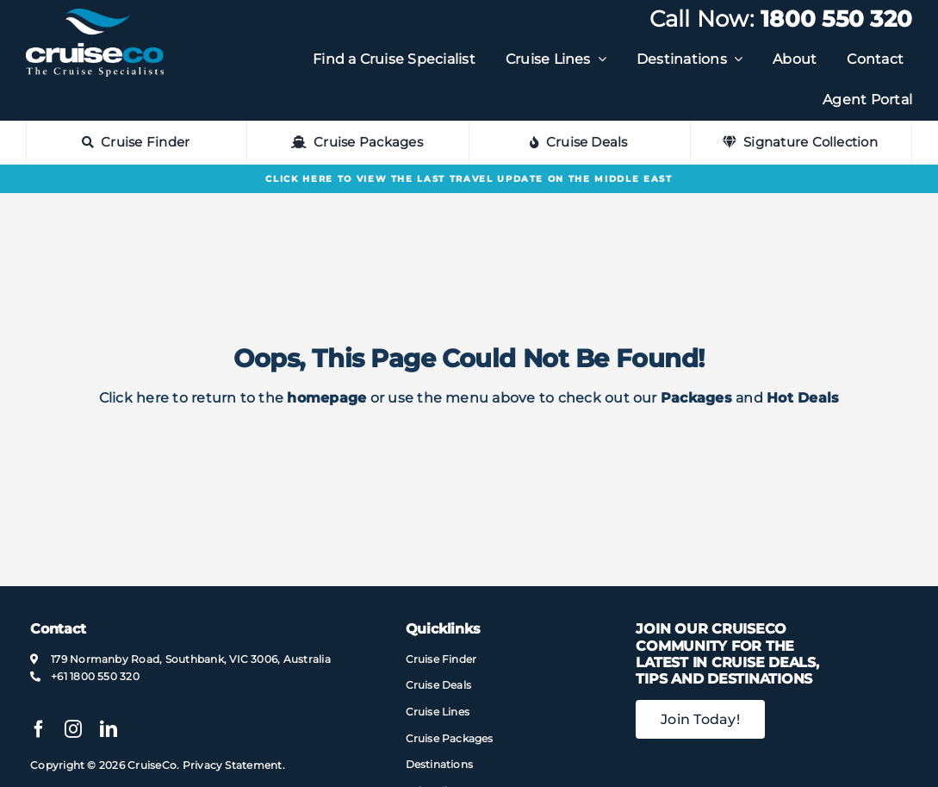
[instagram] (73, 729)
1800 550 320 (836, 19)
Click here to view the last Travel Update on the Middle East (468, 178)
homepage (326, 398)
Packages (696, 398)
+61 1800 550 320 (95, 676)
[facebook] (38, 729)
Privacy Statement (233, 765)
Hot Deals (803, 398)
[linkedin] (108, 729)
